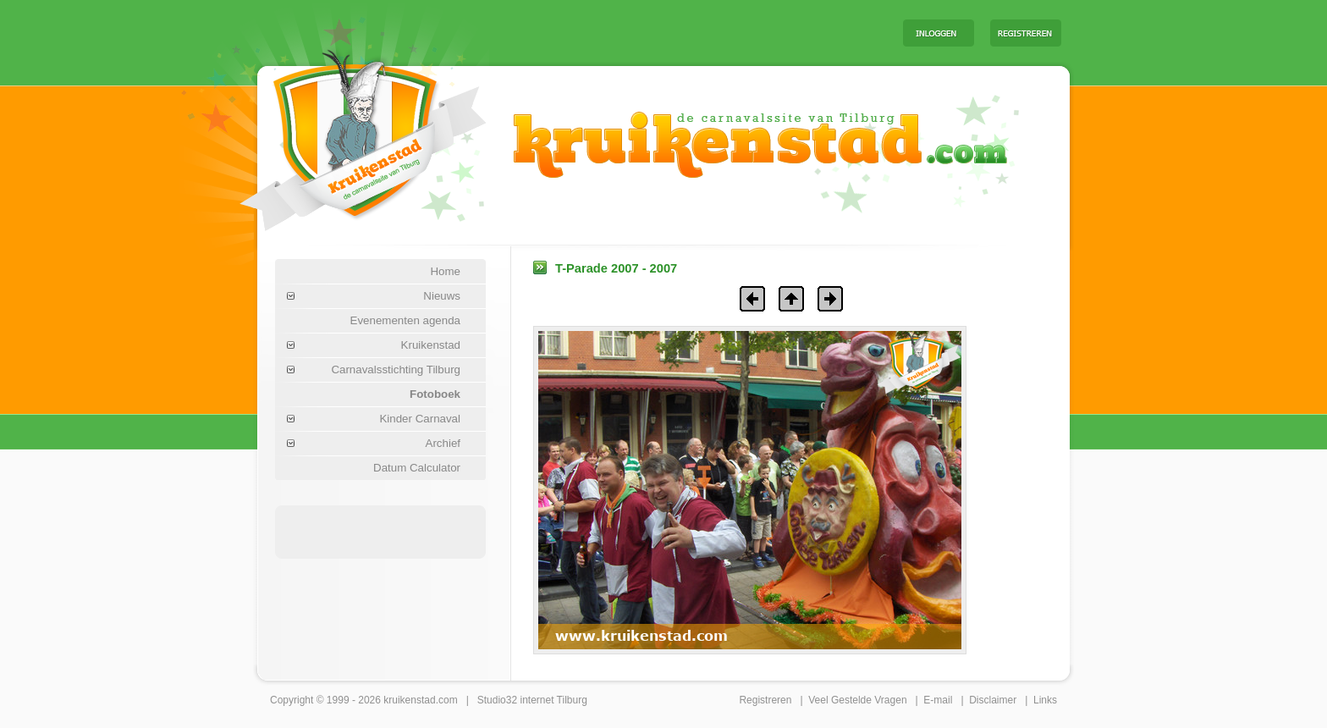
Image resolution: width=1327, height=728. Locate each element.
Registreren (765, 700)
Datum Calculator (416, 467)
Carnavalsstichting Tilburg (395, 369)
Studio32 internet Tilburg (532, 700)
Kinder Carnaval (419, 418)
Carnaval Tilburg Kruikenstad (334, 134)
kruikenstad (409, 700)
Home (445, 271)
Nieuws (441, 296)
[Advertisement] (680, 32)
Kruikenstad (430, 345)
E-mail (937, 700)
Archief (443, 443)
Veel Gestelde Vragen (857, 700)
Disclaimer (992, 700)
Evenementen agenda (405, 320)
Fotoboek (435, 394)
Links (1045, 700)
